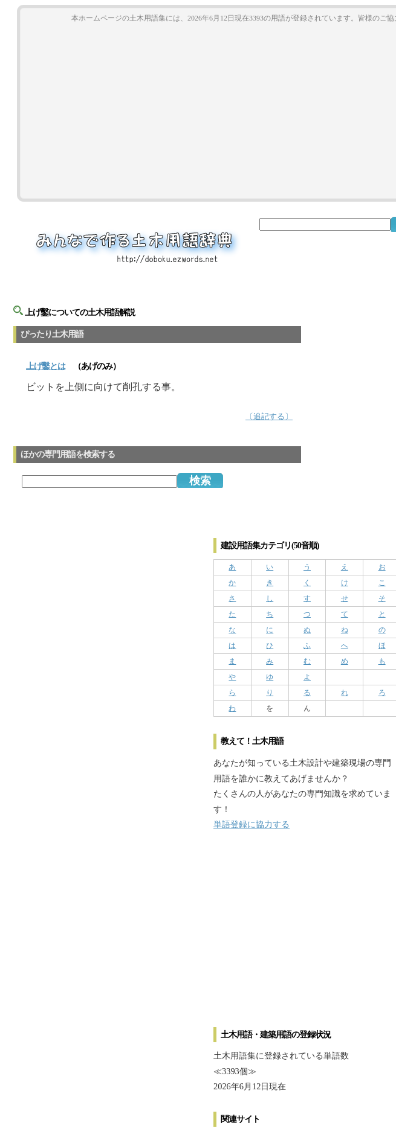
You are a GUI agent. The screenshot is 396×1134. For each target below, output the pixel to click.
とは (45, 366)
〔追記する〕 (269, 416)
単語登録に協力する (251, 824)
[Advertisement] (304, 934)
